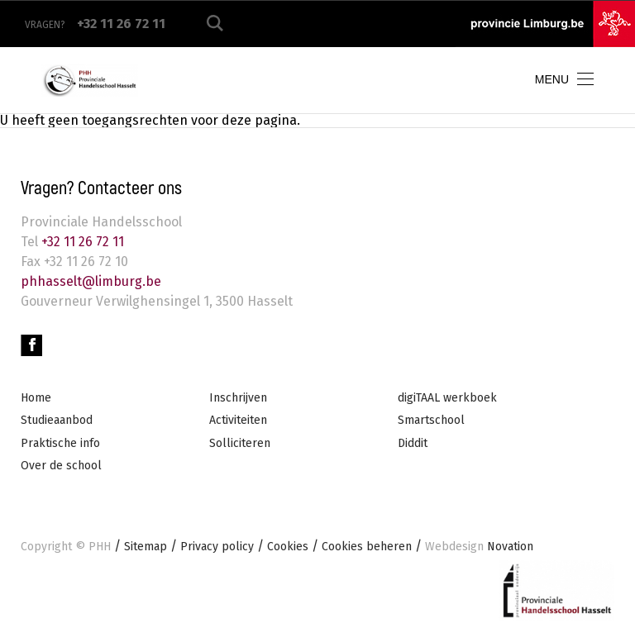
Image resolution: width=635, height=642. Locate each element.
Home (36, 398)
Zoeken (215, 23)
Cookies (287, 547)
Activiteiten (238, 420)
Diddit (412, 443)
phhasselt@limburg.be (91, 281)
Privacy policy (217, 547)
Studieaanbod (57, 420)
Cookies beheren (367, 547)
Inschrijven (238, 398)
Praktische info (60, 443)
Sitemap (145, 547)
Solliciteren (239, 443)
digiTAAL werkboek (447, 398)
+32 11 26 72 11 (81, 242)
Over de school (61, 466)
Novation (479, 547)
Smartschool (431, 420)
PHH (99, 547)
